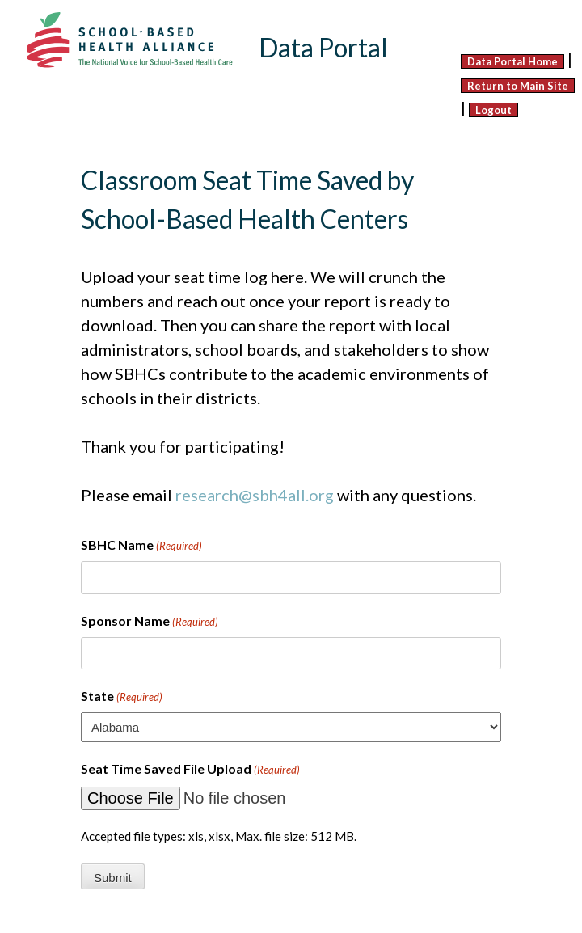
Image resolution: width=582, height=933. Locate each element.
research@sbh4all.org (254, 494)
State (121, 697)
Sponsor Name (149, 622)
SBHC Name (141, 546)
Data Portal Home (512, 61)
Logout (493, 109)
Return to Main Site (517, 85)
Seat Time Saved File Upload (190, 770)
